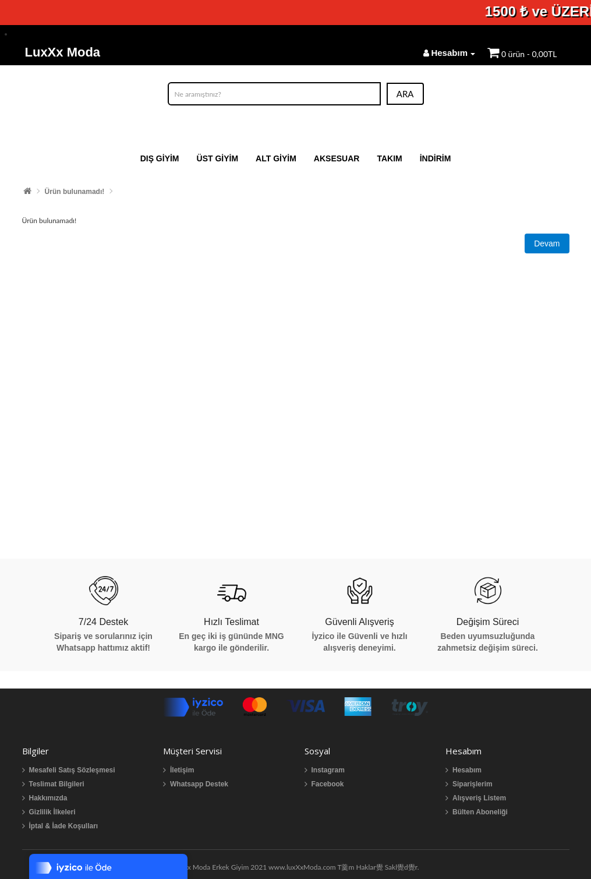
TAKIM (389, 158)
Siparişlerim (472, 784)
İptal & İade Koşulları (63, 826)
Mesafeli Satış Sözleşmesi (72, 770)
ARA (405, 94)
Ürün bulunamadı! (75, 192)
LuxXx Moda (63, 52)
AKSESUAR (337, 158)
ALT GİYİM (276, 158)
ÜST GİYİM (218, 158)
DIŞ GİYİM (159, 158)
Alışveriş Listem (479, 798)
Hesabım (467, 770)
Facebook (328, 784)
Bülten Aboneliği (480, 812)
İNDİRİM (435, 158)
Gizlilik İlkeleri (52, 812)
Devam (547, 243)
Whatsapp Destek (199, 784)
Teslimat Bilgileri (56, 784)
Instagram (328, 770)
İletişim (182, 770)
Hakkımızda (48, 798)
